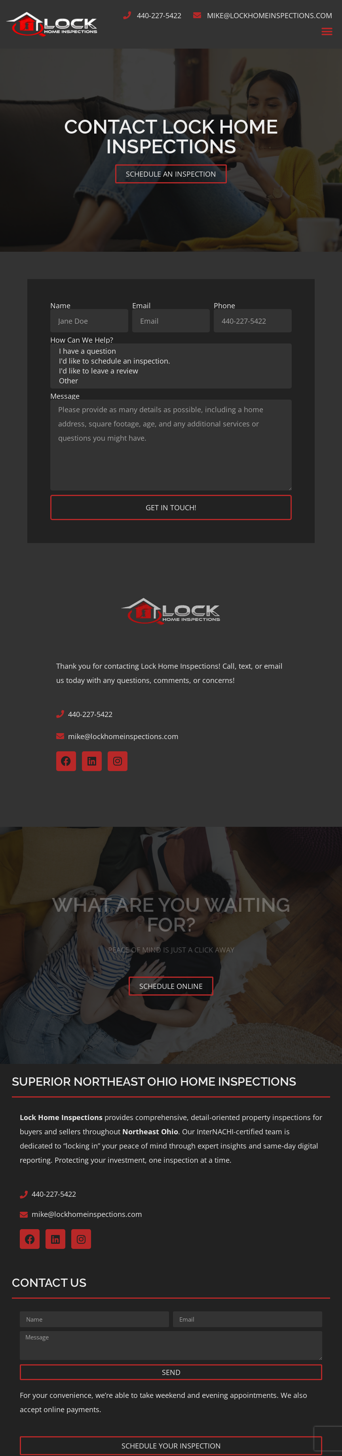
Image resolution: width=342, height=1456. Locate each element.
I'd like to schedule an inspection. (171, 361)
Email (141, 305)
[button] (327, 31)
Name (60, 305)
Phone (224, 305)
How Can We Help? (81, 339)
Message (65, 396)
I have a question (171, 351)
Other (171, 381)
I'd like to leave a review (171, 371)
